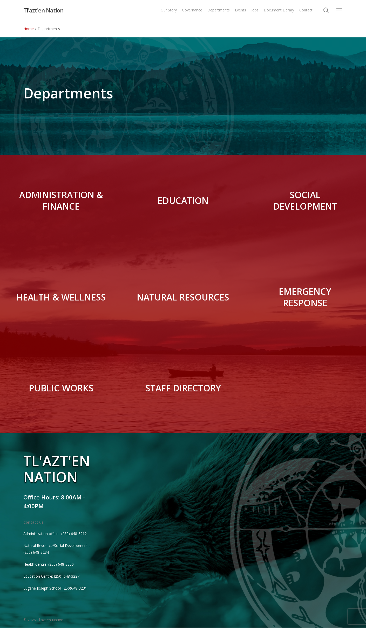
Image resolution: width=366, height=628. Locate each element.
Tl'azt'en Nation (43, 10)
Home (28, 28)
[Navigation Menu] (339, 10)
